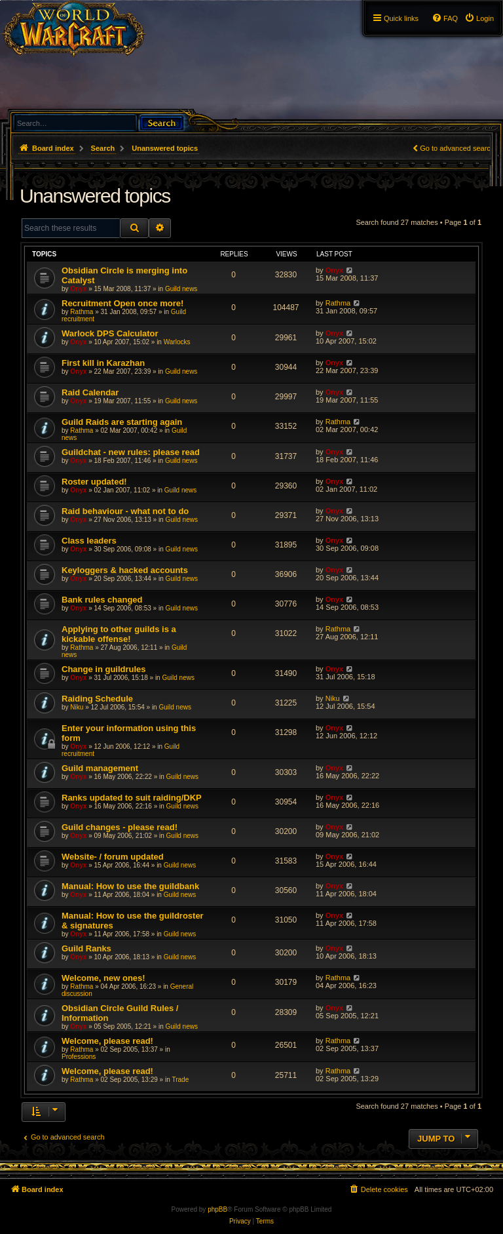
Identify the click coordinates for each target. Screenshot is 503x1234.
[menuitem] (479, 18)
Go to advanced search (457, 148)
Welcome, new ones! (103, 978)
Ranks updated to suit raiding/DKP (132, 798)
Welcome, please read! (107, 1041)
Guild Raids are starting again (122, 422)
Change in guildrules (104, 669)
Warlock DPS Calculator (110, 333)
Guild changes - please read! (119, 827)
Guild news (181, 288)
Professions (79, 1056)
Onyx (78, 288)
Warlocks (177, 342)
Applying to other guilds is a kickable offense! (119, 634)
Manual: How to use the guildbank (130, 886)
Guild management (100, 768)
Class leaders (89, 541)
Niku (76, 707)
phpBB (217, 1209)
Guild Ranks (86, 948)
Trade (180, 1079)
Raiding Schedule (97, 699)
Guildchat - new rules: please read (131, 452)
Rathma (81, 311)
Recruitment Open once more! (122, 303)
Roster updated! (94, 482)
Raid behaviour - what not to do (125, 511)
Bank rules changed (102, 600)
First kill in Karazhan (103, 363)
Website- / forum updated (113, 857)
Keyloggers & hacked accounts (125, 570)
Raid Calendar (90, 392)
